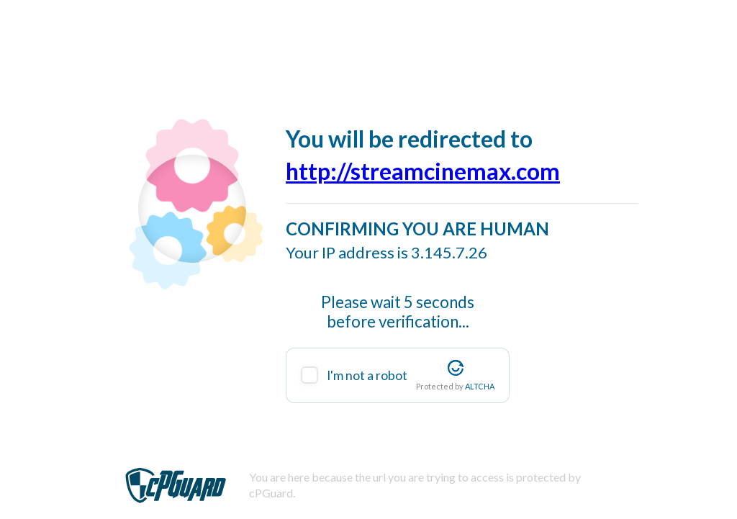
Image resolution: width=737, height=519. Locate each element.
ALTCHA (479, 386)
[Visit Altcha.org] (456, 368)
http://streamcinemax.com (423, 171)
